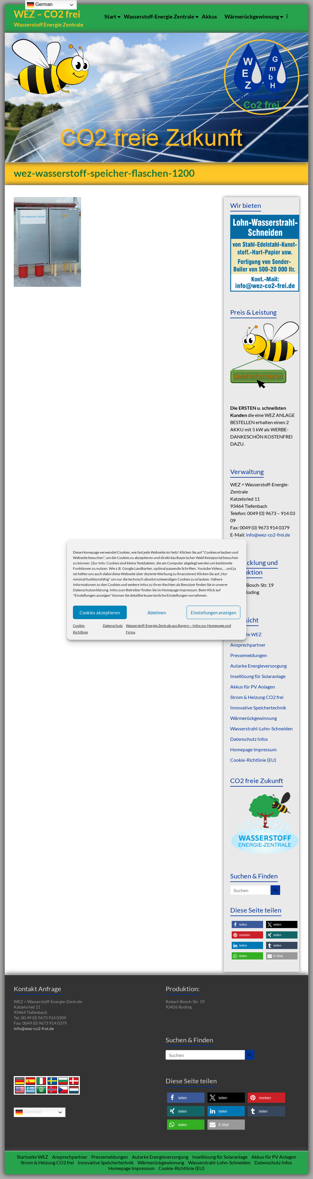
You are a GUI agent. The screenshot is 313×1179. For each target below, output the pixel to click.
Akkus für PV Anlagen (252, 687)
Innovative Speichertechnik (258, 708)
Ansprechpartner (247, 645)
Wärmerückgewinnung (252, 16)
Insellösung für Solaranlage (257, 676)
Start (110, 16)
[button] (247, 925)
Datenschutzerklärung (90, 590)
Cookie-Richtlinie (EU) (253, 760)
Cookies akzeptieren (100, 612)
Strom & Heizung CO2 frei (256, 697)
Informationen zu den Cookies (96, 584)
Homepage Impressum (179, 590)
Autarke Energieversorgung (258, 666)
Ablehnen (156, 612)
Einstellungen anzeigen (213, 612)
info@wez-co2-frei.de (268, 535)
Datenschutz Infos (249, 739)
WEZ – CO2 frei (48, 14)
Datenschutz (113, 625)
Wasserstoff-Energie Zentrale (159, 16)
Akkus (209, 16)
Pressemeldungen (248, 655)
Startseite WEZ (32, 1157)
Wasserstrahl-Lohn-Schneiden (261, 729)
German (28, 1112)
